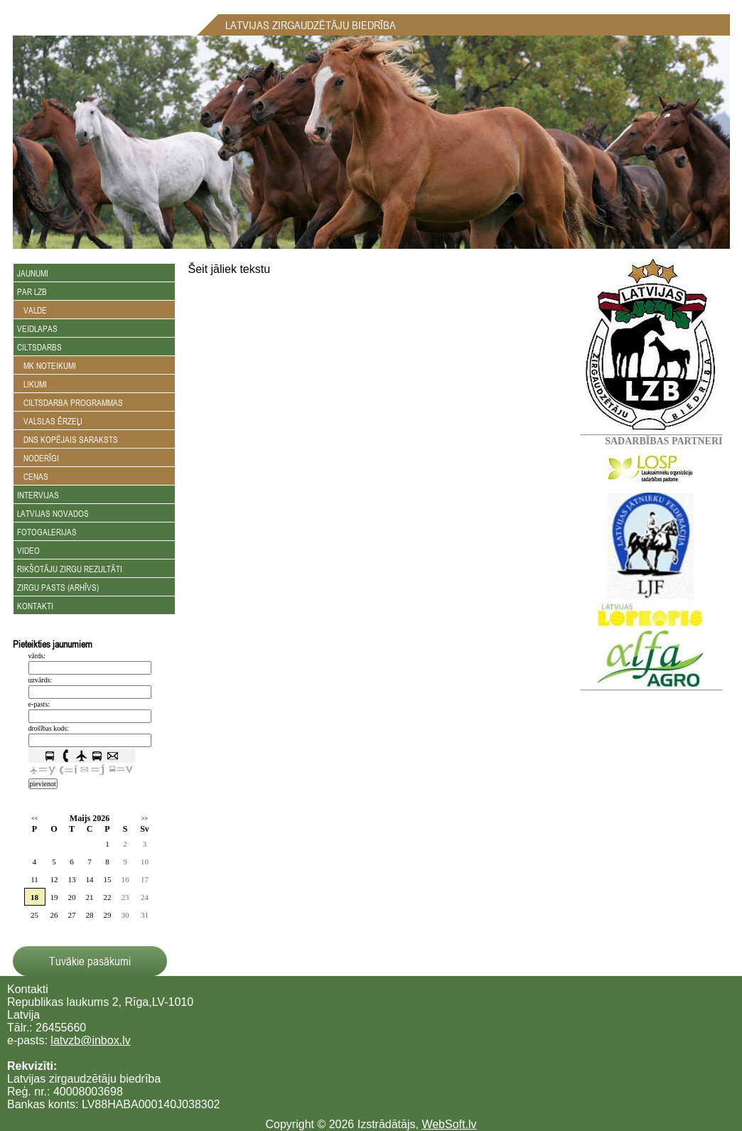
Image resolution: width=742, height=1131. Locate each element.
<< (34, 818)
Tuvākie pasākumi (90, 961)
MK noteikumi (46, 365)
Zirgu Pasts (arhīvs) (58, 587)
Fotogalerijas (47, 531)
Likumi (32, 384)
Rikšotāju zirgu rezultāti (69, 568)
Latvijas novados (53, 513)
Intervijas (38, 494)
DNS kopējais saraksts (67, 439)
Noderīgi (38, 457)
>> (144, 818)
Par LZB (32, 291)
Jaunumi (32, 273)
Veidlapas (37, 328)
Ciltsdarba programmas (70, 402)
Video (28, 550)
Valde (32, 310)
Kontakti (35, 605)
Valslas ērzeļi (49, 421)
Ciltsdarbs (39, 347)
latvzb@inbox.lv (90, 1040)
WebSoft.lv (448, 1124)
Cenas (32, 476)
